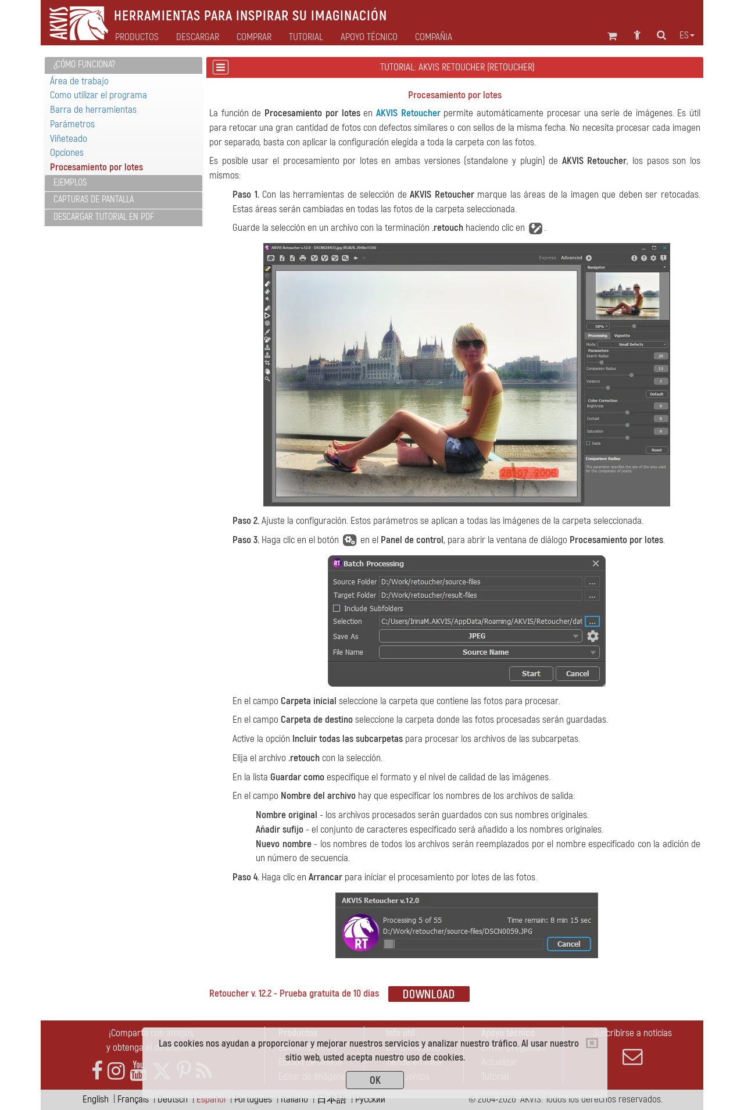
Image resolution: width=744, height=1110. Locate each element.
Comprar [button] (254, 37)
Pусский (370, 1099)
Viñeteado (68, 139)
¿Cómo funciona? (84, 64)
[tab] (123, 65)
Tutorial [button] (306, 37)
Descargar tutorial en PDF (103, 217)
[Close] (592, 1043)
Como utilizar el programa (98, 95)
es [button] (687, 35)
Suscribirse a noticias (632, 1046)
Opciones (67, 153)
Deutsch (173, 1099)
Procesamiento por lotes (96, 167)
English (96, 1099)
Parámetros (72, 124)
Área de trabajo (79, 81)
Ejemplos (70, 182)
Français (133, 1099)
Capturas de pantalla (93, 199)
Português (253, 1099)
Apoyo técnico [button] (369, 37)
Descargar (197, 37)
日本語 (331, 1099)
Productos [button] (137, 37)
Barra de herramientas (93, 109)
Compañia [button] (433, 37)
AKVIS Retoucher (408, 113)
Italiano (294, 1099)
